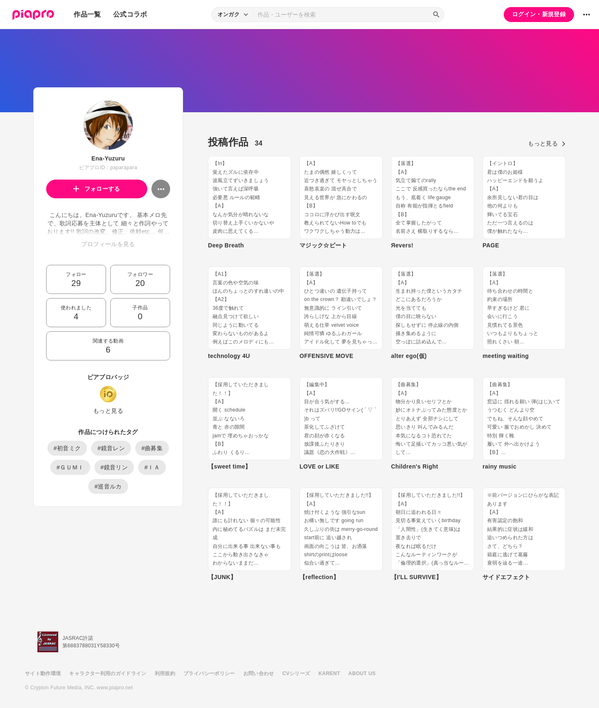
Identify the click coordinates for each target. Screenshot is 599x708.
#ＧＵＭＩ (70, 467)
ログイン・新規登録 (539, 14)
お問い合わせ (258, 673)
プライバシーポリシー (209, 673)
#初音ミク (67, 448)
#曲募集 (152, 448)
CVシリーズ (296, 673)
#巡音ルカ (108, 486)
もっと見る (108, 410)
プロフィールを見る (108, 244)
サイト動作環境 (43, 673)
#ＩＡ (152, 467)
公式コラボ (130, 14)
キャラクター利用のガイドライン (107, 673)
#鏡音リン (114, 467)
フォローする (96, 188)
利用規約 (165, 673)
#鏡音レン (111, 448)
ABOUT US (362, 673)
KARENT (329, 673)
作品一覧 (87, 14)
